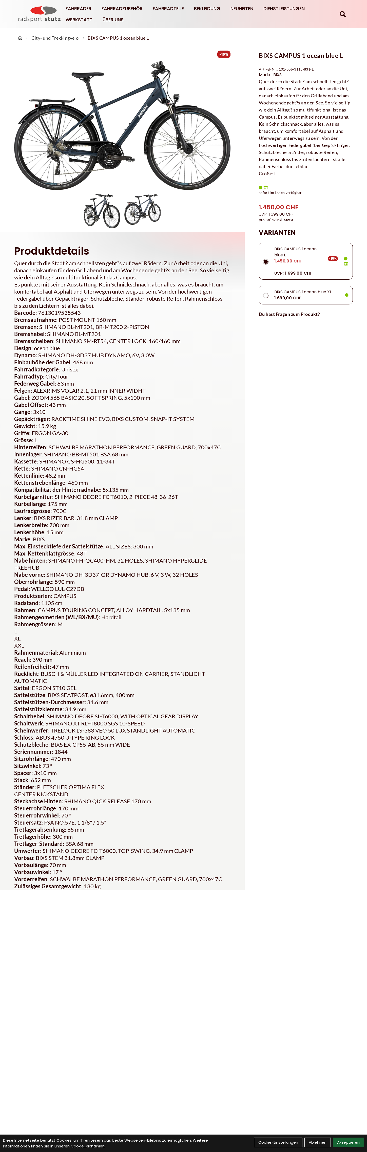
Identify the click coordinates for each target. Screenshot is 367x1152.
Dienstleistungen (284, 8)
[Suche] (343, 14)
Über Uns (113, 19)
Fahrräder (78, 8)
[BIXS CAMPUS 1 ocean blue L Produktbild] (122, 125)
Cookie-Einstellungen (278, 1142)
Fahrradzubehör (122, 8)
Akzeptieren (348, 1142)
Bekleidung (207, 8)
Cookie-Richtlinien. (88, 1146)
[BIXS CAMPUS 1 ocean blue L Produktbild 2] (142, 211)
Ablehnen (317, 1142)
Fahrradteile (168, 8)
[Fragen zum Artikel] (306, 314)
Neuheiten (241, 8)
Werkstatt (79, 19)
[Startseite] (20, 38)
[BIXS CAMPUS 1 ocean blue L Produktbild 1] (102, 211)
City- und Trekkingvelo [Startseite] (55, 38)
